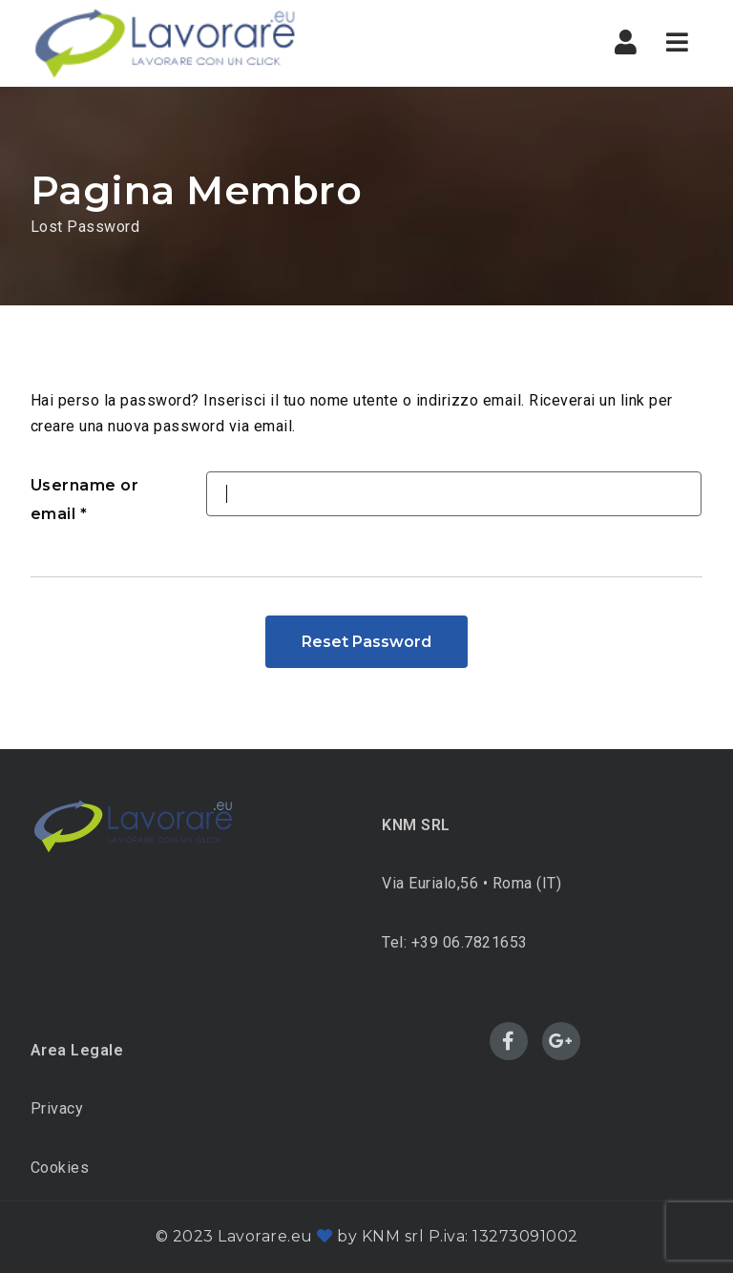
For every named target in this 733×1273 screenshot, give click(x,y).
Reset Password (366, 642)
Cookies (60, 1167)
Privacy (57, 1108)
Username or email (85, 499)
